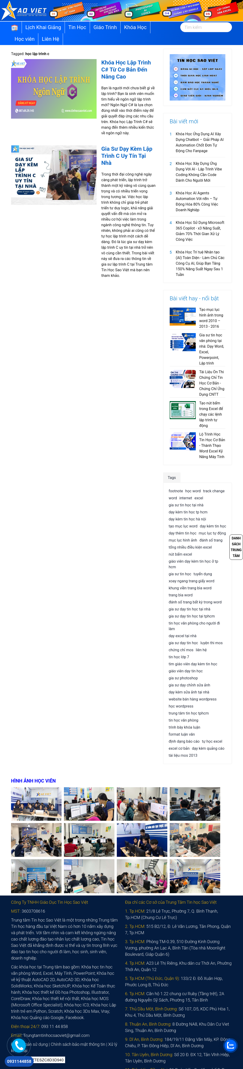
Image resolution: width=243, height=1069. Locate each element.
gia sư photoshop (183, 678)
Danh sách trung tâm (236, 547)
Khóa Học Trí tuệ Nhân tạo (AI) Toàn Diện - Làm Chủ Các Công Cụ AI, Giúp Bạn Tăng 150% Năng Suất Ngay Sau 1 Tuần (200, 263)
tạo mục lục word (183, 526)
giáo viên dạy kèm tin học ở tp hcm (193, 564)
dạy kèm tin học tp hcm (188, 512)
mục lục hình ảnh (183, 540)
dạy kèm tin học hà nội (187, 519)
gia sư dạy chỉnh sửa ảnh (189, 685)
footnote (176, 491)
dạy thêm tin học (182, 533)
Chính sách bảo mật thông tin (78, 1044)
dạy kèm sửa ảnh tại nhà (189, 692)
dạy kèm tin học (213, 526)
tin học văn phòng (183, 720)
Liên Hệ (50, 39)
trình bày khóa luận (184, 727)
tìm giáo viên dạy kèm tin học (193, 664)
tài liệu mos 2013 (183, 755)
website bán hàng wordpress (193, 699)
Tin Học (77, 27)
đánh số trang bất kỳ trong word (195, 602)
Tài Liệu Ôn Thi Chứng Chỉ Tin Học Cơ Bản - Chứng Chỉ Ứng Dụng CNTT (211, 383)
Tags (172, 477)
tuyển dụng (203, 574)
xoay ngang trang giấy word (192, 581)
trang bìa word (181, 595)
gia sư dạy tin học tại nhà (189, 609)
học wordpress (181, 706)
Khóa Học (135, 27)
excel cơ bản (179, 748)
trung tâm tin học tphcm (189, 713)
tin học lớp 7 (179, 657)
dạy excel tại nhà (182, 636)
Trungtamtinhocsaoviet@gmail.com (56, 1035)
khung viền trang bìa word (190, 588)
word (173, 498)
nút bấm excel (180, 554)
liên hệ (201, 650)
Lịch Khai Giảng (43, 27)
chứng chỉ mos (181, 650)
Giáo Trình (105, 27)
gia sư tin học (180, 574)
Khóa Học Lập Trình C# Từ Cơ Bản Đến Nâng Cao (126, 69)
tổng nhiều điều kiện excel (190, 547)
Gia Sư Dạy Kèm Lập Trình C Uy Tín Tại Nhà (126, 156)
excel (198, 498)
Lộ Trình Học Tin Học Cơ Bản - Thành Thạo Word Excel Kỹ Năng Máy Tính (212, 445)
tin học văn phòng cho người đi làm (194, 626)
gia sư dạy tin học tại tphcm (192, 616)
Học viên (25, 39)
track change (214, 491)
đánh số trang (211, 540)
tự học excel (212, 741)
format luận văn (182, 734)
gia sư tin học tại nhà (186, 505)
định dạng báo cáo (184, 741)
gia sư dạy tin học (183, 643)
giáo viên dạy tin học (186, 671)
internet (185, 498)
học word (193, 491)
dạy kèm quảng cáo (208, 748)
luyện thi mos (211, 643)
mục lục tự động (212, 533)
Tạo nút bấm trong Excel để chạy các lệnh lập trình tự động (211, 414)
